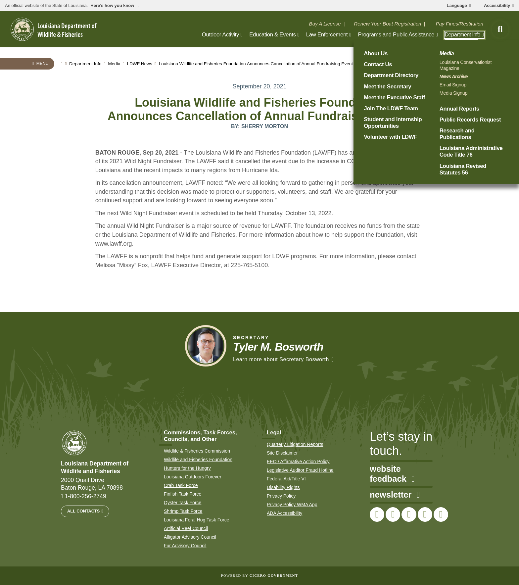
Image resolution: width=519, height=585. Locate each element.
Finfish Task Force (182, 494)
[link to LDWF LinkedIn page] (441, 514)
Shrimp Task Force (183, 511)
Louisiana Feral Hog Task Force (196, 519)
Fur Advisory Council (185, 545)
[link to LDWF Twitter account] (393, 514)
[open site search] (500, 29)
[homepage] (54, 29)
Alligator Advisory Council (190, 537)
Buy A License (325, 23)
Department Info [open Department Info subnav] (462, 34)
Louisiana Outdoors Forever (192, 476)
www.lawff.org (113, 243)
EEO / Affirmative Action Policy (298, 461)
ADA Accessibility (284, 513)
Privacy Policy (281, 496)
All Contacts (83, 511)
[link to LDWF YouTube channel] (425, 514)
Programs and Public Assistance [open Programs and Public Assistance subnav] (396, 34)
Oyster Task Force (182, 502)
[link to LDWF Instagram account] (408, 514)
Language (457, 5)
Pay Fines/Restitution (459, 23)
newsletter (395, 495)
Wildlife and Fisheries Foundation (198, 459)
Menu (42, 63)
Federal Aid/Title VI (286, 478)
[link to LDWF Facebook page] (377, 514)
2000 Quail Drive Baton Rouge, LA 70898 (92, 484)
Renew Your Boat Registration (387, 23)
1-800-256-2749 (85, 496)
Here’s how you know (112, 5)
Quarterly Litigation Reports (295, 444)
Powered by (259, 575)
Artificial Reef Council (186, 528)
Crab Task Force (181, 485)
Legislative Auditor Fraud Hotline (300, 470)
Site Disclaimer (282, 453)
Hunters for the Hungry (187, 468)
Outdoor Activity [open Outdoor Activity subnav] (220, 34)
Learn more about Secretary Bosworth (281, 359)
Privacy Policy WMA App (292, 504)
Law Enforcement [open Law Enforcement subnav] (327, 34)
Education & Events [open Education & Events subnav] (272, 34)
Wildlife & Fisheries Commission (197, 451)
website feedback (392, 474)
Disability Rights (283, 487)
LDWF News (139, 63)
